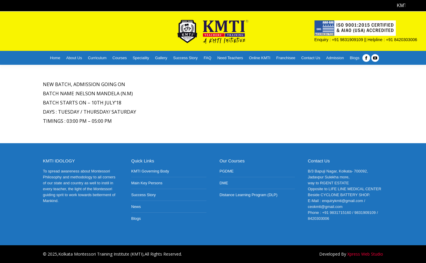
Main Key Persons (147, 183)
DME (224, 183)
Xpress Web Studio (365, 254)
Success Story (143, 195)
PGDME (227, 171)
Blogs (136, 218)
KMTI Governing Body (150, 171)
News (136, 206)
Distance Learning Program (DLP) (248, 195)
